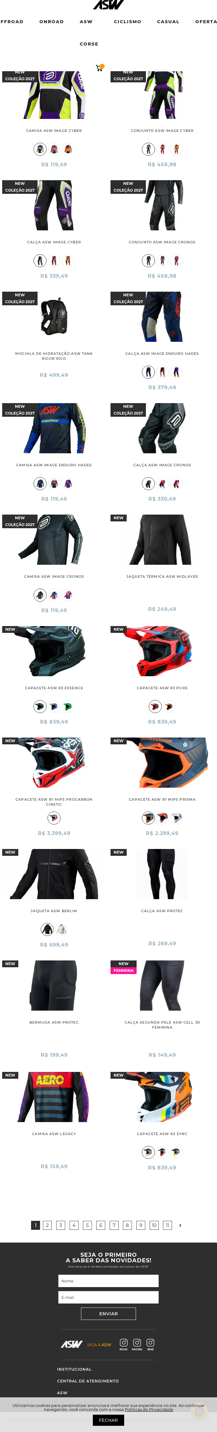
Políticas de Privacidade (149, 1409)
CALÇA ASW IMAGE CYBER (54, 242)
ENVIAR (108, 1314)
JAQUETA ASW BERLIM (54, 911)
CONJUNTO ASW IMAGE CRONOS (162, 242)
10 (154, 1225)
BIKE (150, 1345)
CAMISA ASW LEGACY (54, 1134)
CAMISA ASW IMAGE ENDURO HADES (54, 465)
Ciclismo (128, 21)
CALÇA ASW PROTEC (162, 911)
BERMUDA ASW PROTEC (54, 1022)
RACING (137, 1345)
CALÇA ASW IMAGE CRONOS (162, 465)
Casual (168, 21)
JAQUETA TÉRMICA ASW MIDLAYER (162, 576)
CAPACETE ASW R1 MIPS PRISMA (162, 799)
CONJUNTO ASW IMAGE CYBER (162, 130)
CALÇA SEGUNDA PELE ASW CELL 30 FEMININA (162, 1024)
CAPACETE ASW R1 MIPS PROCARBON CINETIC (54, 802)
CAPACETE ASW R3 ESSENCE (54, 688)
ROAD (124, 1345)
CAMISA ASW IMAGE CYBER (54, 130)
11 (167, 1225)
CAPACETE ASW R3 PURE (162, 688)
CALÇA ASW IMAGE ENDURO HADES (162, 353)
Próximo (180, 1225)
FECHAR (108, 1420)
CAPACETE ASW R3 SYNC (162, 1134)
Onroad (51, 21)
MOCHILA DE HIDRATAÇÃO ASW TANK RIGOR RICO (54, 356)
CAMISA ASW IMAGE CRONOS (54, 576)
